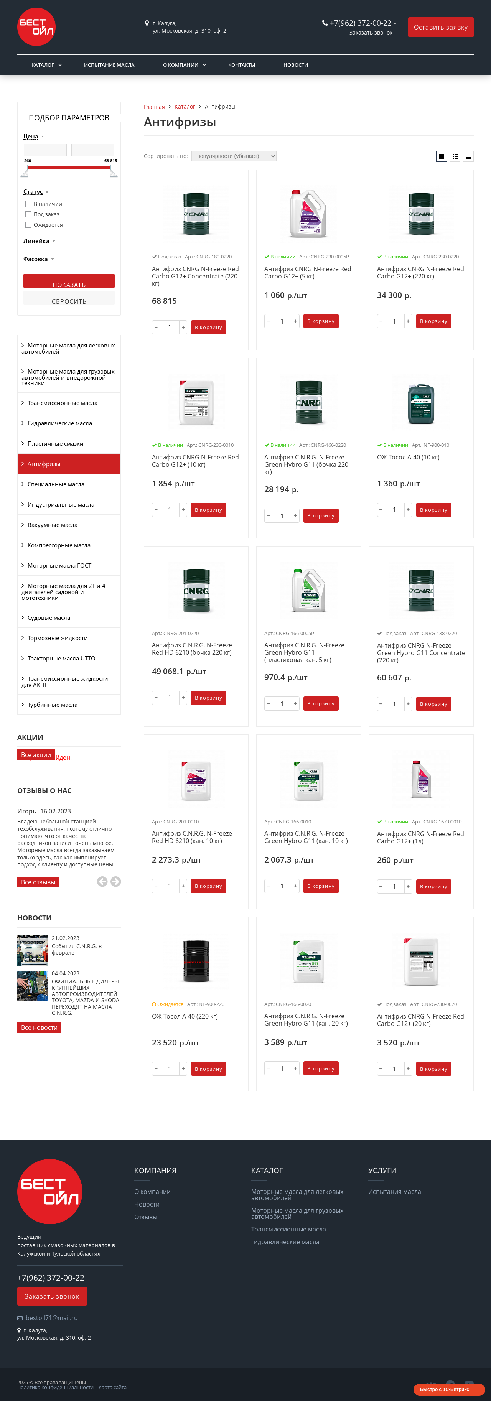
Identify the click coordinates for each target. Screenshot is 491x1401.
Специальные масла (56, 484)
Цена (30, 136)
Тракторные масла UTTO (62, 658)
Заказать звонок (370, 32)
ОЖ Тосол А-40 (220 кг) (185, 1017)
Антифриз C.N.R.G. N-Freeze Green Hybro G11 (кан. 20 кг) (306, 1019)
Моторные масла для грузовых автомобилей (297, 1213)
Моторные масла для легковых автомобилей (68, 348)
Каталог (42, 64)
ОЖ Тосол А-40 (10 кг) (408, 457)
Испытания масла (394, 1192)
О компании (180, 64)
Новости (295, 64)
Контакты (241, 64)
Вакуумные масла (52, 524)
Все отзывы (38, 882)
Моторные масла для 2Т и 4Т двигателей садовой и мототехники (65, 591)
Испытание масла (109, 64)
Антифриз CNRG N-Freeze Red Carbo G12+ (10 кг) (195, 461)
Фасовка (35, 259)
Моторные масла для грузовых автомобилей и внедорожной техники (68, 377)
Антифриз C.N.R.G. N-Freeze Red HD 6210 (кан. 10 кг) (192, 837)
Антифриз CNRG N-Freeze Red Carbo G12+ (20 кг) (420, 1020)
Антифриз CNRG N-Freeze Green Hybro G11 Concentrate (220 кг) (421, 653)
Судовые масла (49, 617)
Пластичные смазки (56, 443)
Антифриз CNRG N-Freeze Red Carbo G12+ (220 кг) (420, 272)
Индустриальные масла (61, 504)
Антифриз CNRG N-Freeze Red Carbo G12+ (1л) (420, 837)
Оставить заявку (441, 27)
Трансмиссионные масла (62, 403)
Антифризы (44, 464)
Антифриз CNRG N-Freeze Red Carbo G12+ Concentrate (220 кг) (195, 276)
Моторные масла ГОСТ (59, 565)
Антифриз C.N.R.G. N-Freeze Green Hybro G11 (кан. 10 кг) (306, 837)
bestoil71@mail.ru (52, 1318)
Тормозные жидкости (58, 638)
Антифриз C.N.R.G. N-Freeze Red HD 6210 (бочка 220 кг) (192, 649)
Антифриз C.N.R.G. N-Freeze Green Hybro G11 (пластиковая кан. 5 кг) (304, 653)
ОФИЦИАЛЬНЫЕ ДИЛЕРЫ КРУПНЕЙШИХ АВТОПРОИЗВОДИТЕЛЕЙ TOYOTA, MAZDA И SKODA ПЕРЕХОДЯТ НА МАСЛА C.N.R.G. (85, 997)
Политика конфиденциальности (55, 1387)
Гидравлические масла (60, 423)
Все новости (39, 1027)
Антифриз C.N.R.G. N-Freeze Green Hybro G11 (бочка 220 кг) (306, 465)
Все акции (36, 755)
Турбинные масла (52, 704)
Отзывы (145, 1217)
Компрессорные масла (59, 545)
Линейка (36, 241)
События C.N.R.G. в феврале (77, 949)
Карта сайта (113, 1387)
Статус (33, 192)
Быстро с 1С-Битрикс (444, 1389)
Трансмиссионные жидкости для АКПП (64, 681)
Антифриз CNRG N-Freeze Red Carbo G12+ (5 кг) (307, 272)
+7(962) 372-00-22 (361, 23)
